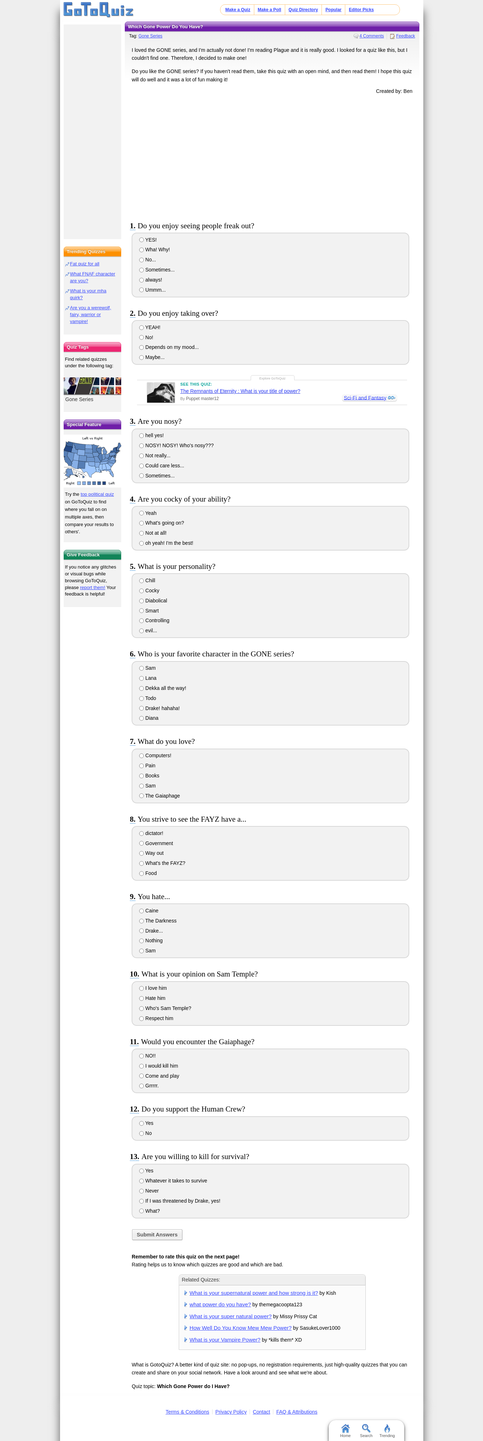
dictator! (151, 833)
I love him (153, 988)
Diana (148, 718)
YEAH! (149, 327)
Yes (146, 1123)
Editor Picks (361, 9)
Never (149, 1191)
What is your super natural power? (231, 1316)
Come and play (159, 1076)
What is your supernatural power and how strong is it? (254, 1293)
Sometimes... (157, 270)
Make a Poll (269, 9)
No (145, 1133)
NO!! (147, 1056)
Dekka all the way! (162, 688)
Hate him (152, 998)
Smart (149, 611)
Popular (333, 9)
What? (149, 1211)
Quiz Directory (303, 9)
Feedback (405, 36)
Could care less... (161, 465)
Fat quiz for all (85, 263)
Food (148, 873)
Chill (147, 580)
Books (149, 775)
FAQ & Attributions (296, 1412)
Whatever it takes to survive (173, 1181)
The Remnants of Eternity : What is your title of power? (240, 391)
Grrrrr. (149, 1085)
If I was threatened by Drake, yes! (179, 1201)
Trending (387, 1431)
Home (345, 1431)
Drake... (151, 931)
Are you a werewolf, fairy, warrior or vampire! (90, 314)
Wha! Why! (154, 249)
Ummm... (152, 290)
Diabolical (153, 600)
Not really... (154, 455)
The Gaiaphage (159, 796)
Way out (151, 853)
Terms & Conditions (187, 1412)
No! (146, 337)
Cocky (149, 590)
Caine (148, 910)
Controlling (154, 620)
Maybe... (152, 357)
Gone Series (150, 36)
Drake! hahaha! (159, 708)
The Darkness (158, 921)
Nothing (151, 940)
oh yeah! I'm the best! (166, 543)
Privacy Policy (231, 1412)
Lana (147, 678)
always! (150, 280)
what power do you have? (220, 1304)
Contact (261, 1412)
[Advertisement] (272, 156)
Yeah (147, 513)
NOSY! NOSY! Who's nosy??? (176, 445)
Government (156, 843)
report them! (92, 587)
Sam (147, 668)
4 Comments (372, 36)
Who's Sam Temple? (165, 1008)
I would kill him (158, 1066)
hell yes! (151, 435)
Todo (147, 698)
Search (366, 1431)
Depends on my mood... (169, 347)
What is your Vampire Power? (225, 1340)
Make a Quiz (237, 9)
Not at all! (153, 533)
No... (147, 259)
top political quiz (97, 494)
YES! (148, 240)
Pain (147, 765)
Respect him (156, 1018)
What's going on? (161, 523)
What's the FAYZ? (162, 863)
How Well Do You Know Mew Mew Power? (241, 1328)
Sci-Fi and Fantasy (365, 398)
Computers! (155, 755)
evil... (148, 630)
